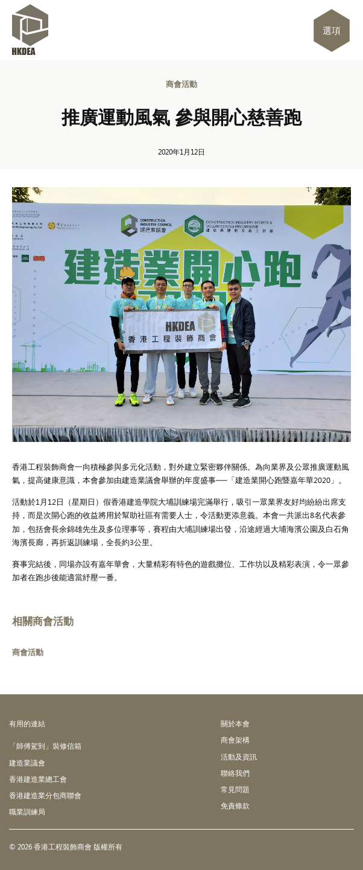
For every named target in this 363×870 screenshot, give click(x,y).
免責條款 (235, 805)
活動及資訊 (239, 756)
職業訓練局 (27, 811)
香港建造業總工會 (38, 779)
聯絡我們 (235, 773)
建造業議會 (27, 762)
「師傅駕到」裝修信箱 (45, 745)
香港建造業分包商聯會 (45, 795)
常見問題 (235, 789)
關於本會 (235, 723)
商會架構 (235, 739)
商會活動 (181, 83)
